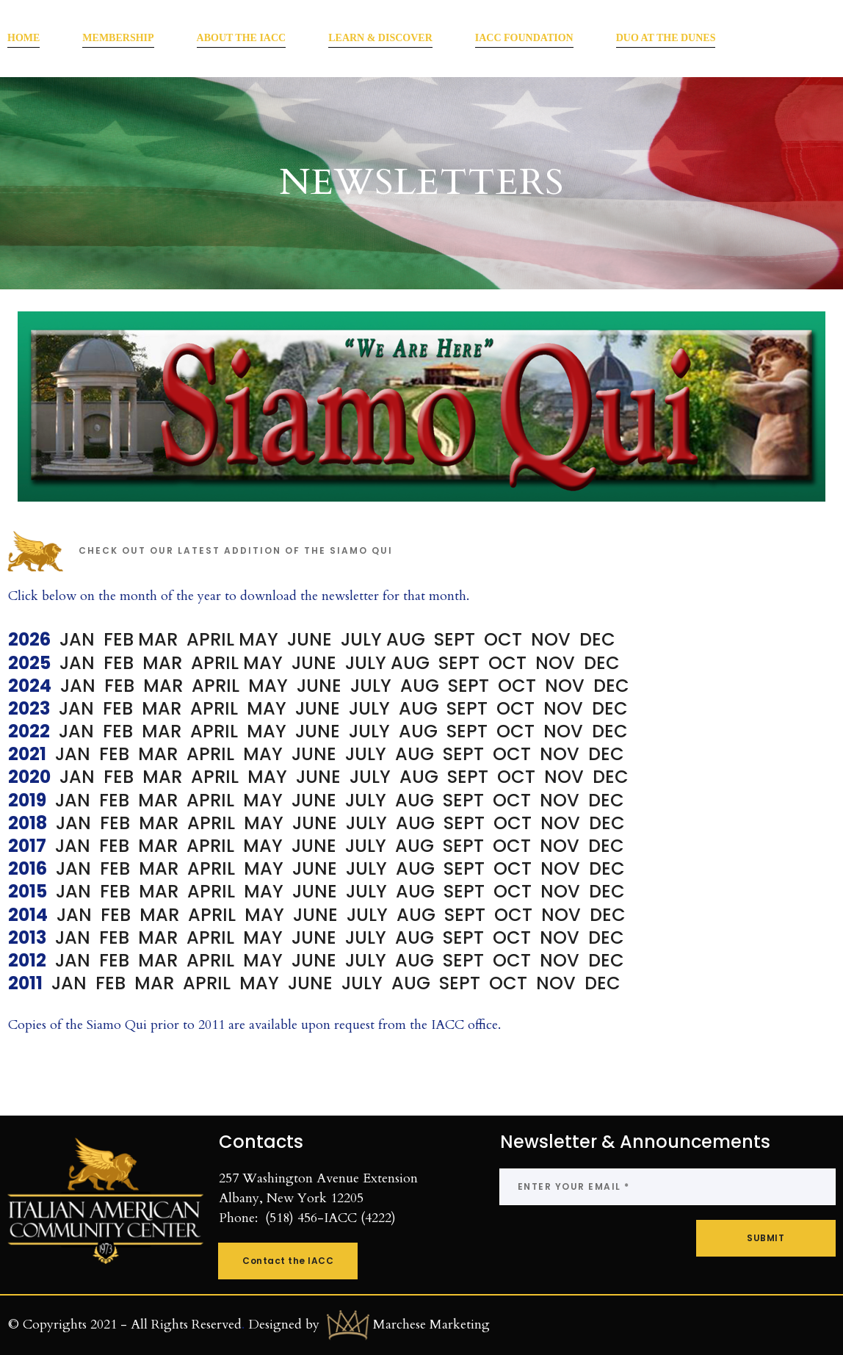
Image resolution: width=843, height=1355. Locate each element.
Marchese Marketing (431, 1324)
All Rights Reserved (186, 1324)
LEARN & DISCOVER (380, 37)
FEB (121, 639)
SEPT (459, 663)
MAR (162, 639)
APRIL (210, 639)
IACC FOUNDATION (524, 37)
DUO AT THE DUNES (666, 37)
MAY (258, 639)
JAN (79, 639)
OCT (507, 663)
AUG (410, 663)
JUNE (318, 663)
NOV (557, 663)
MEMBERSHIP (117, 37)
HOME (23, 37)
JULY (368, 663)
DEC (602, 663)
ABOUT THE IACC (241, 37)
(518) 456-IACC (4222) (330, 1218)
